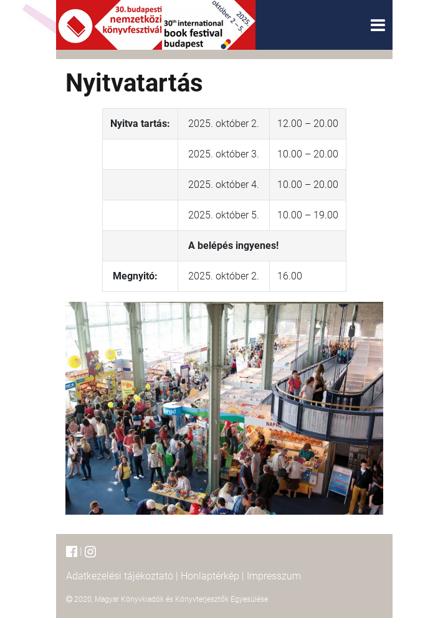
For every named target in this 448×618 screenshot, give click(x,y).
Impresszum (274, 576)
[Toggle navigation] (378, 25)
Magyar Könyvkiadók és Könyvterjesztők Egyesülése (181, 599)
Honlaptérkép (210, 576)
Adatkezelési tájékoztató (119, 576)
